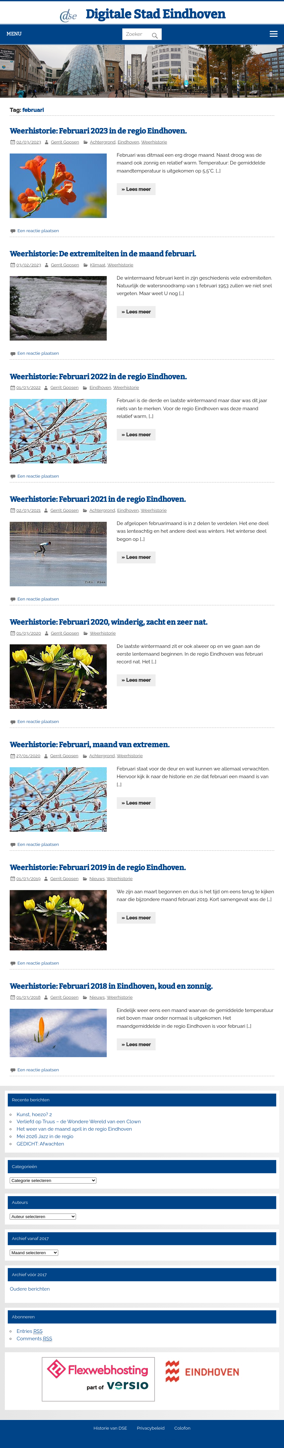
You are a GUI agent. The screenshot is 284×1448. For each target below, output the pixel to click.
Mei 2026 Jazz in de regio (45, 1136)
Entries (30, 1331)
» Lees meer (136, 189)
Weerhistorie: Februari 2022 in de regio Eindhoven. (98, 376)
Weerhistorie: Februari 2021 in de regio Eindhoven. (98, 499)
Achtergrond (102, 141)
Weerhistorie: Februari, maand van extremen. (89, 744)
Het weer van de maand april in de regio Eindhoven (74, 1129)
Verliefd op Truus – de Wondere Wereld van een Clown (79, 1122)
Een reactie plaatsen (38, 230)
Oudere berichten (29, 1289)
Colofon (182, 1428)
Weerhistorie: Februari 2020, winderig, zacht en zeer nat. (108, 622)
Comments (34, 1339)
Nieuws (97, 878)
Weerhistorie (154, 141)
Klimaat (97, 264)
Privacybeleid (150, 1428)
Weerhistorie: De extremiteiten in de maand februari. (103, 254)
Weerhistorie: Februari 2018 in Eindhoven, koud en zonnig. (111, 986)
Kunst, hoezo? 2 (34, 1114)
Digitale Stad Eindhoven (155, 14)
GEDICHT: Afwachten (40, 1144)
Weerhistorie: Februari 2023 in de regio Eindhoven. (98, 131)
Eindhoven (128, 141)
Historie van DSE (110, 1428)
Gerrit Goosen (65, 141)
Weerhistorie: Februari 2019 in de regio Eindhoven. (98, 867)
